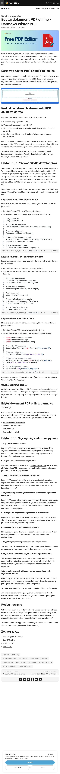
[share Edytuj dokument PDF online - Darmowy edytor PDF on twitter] (20, 679)
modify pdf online (8, 662)
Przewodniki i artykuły (11, 432)
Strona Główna (6, 16)
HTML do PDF (8, 643)
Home (4, 8)
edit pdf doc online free (9, 658)
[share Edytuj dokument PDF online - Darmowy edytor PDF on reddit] (28, 679)
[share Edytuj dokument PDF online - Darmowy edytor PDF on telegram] (40, 679)
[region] (30, 233)
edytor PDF (5, 79)
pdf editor (44, 658)
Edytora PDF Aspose (38, 465)
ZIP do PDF (7, 646)
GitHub (42, 251)
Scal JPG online (9, 640)
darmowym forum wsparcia (28, 625)
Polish (49, 3)
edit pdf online (35, 658)
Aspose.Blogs (17, 16)
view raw (54, 251)
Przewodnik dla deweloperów (14, 422)
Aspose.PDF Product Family (11, 654)
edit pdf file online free (9, 666)
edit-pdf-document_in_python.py (14, 313)
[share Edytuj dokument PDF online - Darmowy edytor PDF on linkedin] (24, 679)
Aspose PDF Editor (22, 122)
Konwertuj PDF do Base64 (13, 637)
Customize (17, 767)
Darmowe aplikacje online (12, 426)
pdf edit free (32, 662)
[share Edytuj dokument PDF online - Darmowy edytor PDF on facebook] (32, 679)
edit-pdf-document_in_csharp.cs (14, 251)
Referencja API (8, 429)
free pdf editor (23, 658)
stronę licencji (50, 392)
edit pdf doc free (20, 662)
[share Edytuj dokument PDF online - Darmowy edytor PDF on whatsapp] (36, 679)
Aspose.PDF (53, 168)
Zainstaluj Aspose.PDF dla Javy (15, 330)
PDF (2, 65)
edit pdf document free (45, 662)
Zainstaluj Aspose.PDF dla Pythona (16, 268)
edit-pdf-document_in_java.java (14, 372)
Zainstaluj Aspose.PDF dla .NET (15, 211)
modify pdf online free (25, 666)
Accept (30, 762)
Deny (42, 767)
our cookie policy (23, 758)
